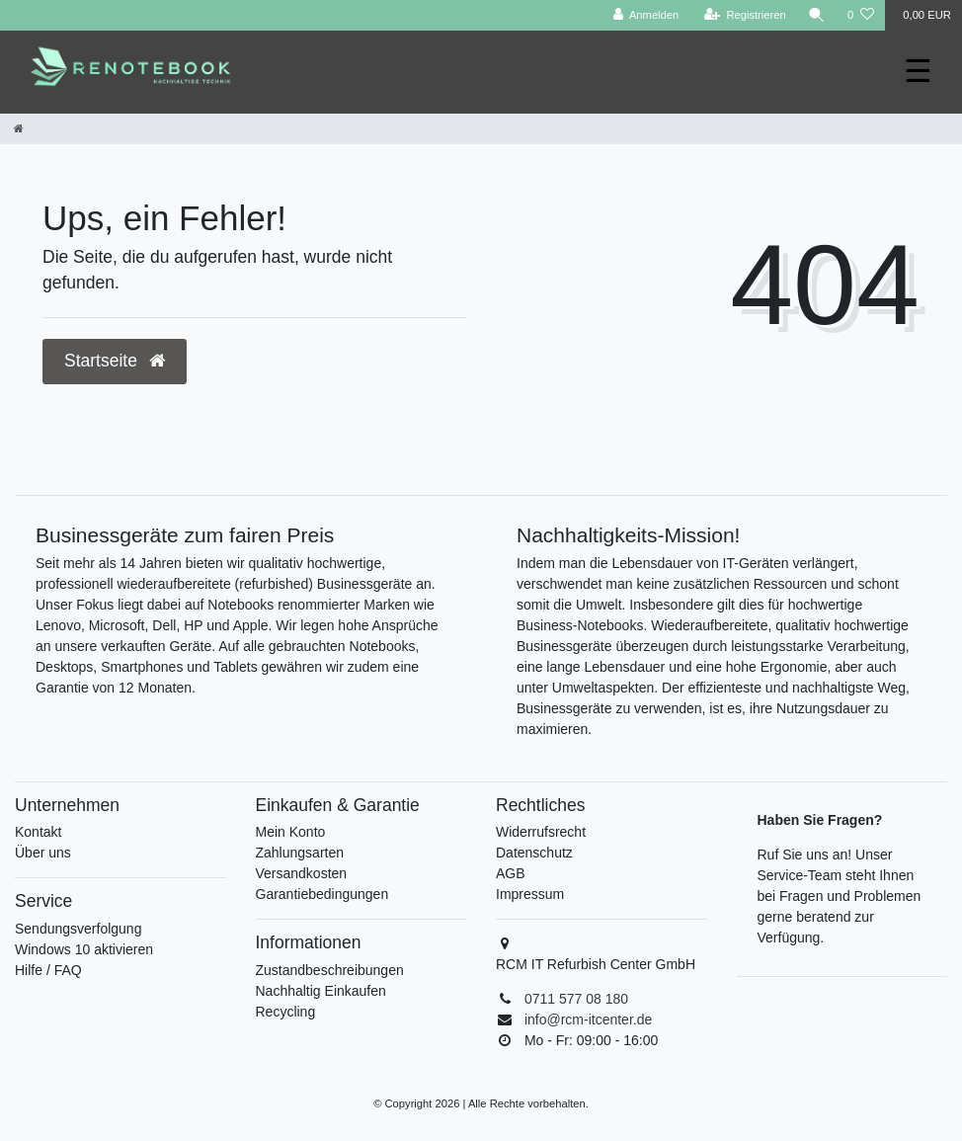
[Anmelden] (646, 15)
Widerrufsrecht (541, 832)
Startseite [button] (114, 360)
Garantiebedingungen (322, 894)
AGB (510, 873)
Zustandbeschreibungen (330, 970)
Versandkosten (302, 873)
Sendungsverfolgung (78, 929)
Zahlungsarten (300, 852)
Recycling (286, 1011)
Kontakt (38, 832)
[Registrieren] (745, 15)
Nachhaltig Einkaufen (321, 991)
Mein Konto (291, 832)
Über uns (43, 852)
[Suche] (817, 15)
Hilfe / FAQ (48, 970)
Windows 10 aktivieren (84, 949)
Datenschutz (534, 852)
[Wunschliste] (861, 15)
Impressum (530, 894)
